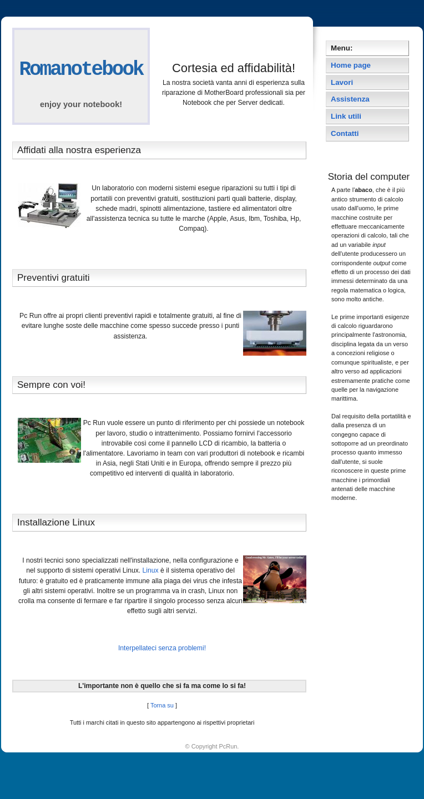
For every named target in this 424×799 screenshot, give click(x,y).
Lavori (342, 82)
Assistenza (350, 99)
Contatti (345, 133)
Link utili (346, 116)
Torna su (162, 705)
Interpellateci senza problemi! (162, 648)
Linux (151, 570)
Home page (351, 65)
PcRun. (229, 746)
